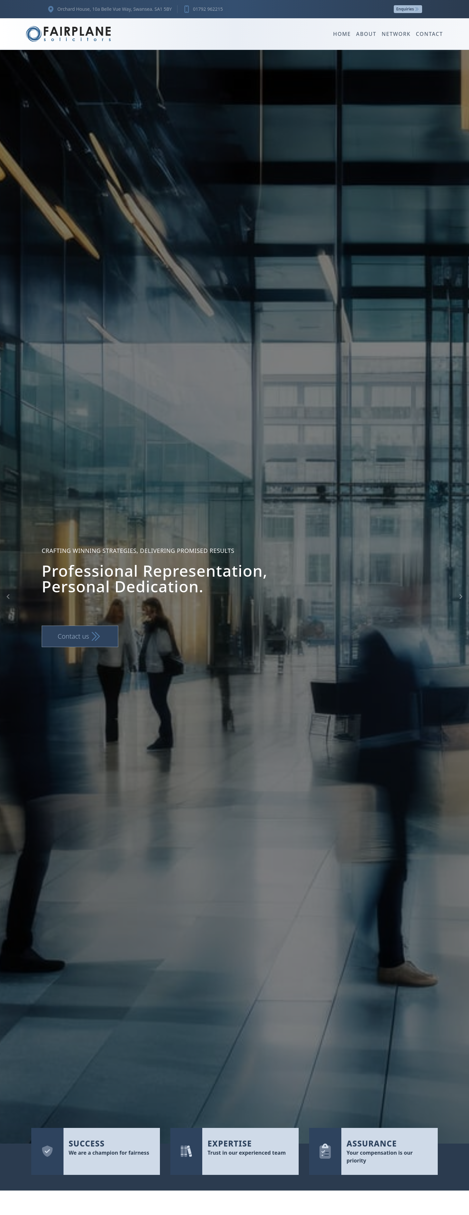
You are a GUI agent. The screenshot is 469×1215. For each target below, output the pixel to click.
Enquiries (407, 9)
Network (396, 34)
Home (342, 34)
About (366, 34)
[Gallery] (234, 597)
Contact (429, 34)
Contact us (80, 636)
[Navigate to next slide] (461, 596)
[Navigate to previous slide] (8, 596)
